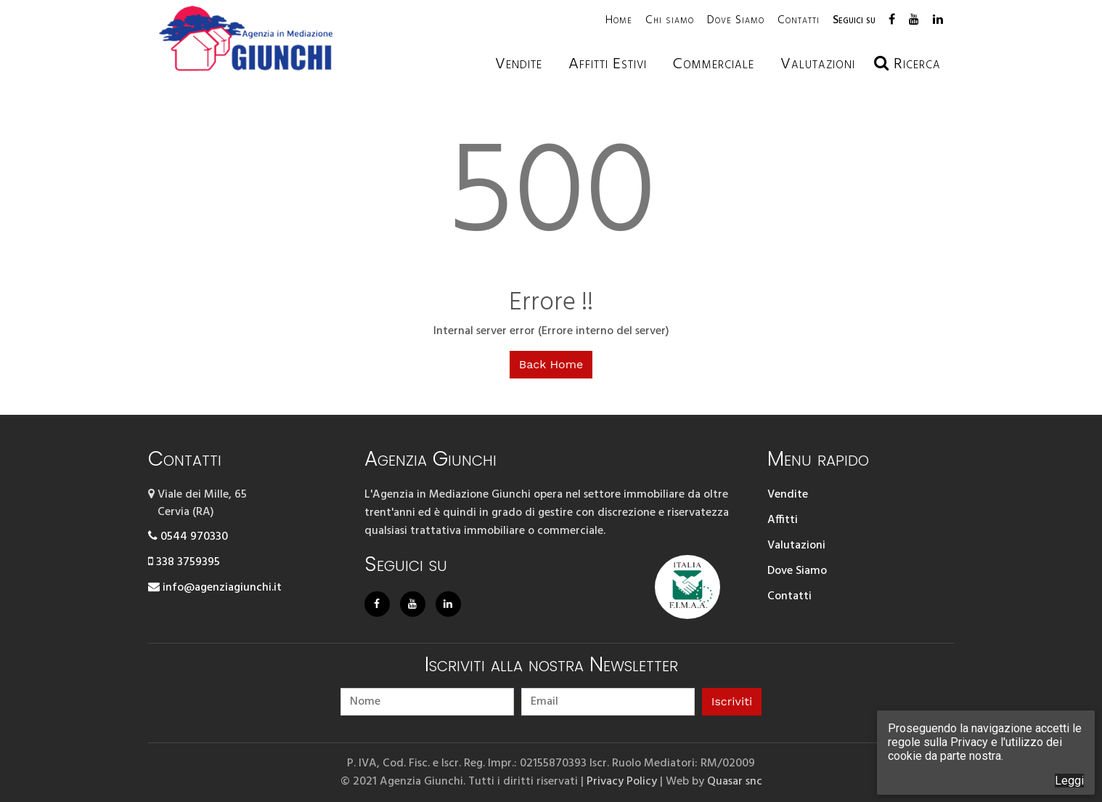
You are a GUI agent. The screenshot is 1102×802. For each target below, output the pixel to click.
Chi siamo (669, 20)
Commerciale (713, 64)
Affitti (782, 520)
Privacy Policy (622, 780)
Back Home (551, 364)
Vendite (518, 64)
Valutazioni (796, 545)
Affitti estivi (607, 64)
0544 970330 (188, 536)
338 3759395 (184, 562)
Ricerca (907, 64)
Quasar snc (734, 780)
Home (618, 20)
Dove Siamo (735, 20)
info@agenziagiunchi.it (215, 587)
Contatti (798, 20)
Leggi (1069, 780)
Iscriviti (731, 701)
